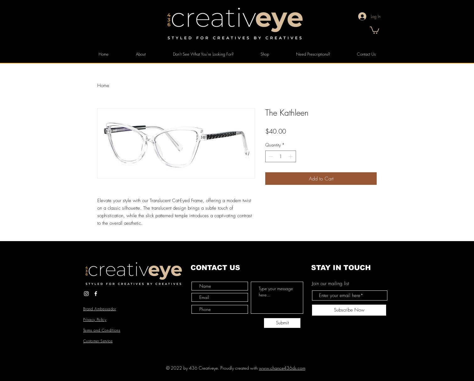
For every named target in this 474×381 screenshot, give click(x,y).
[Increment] (291, 156)
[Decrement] (270, 156)
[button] (374, 30)
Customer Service (98, 341)
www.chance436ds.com (282, 368)
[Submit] (282, 323)
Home (103, 85)
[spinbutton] (280, 156)
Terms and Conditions (101, 330)
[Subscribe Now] (349, 310)
